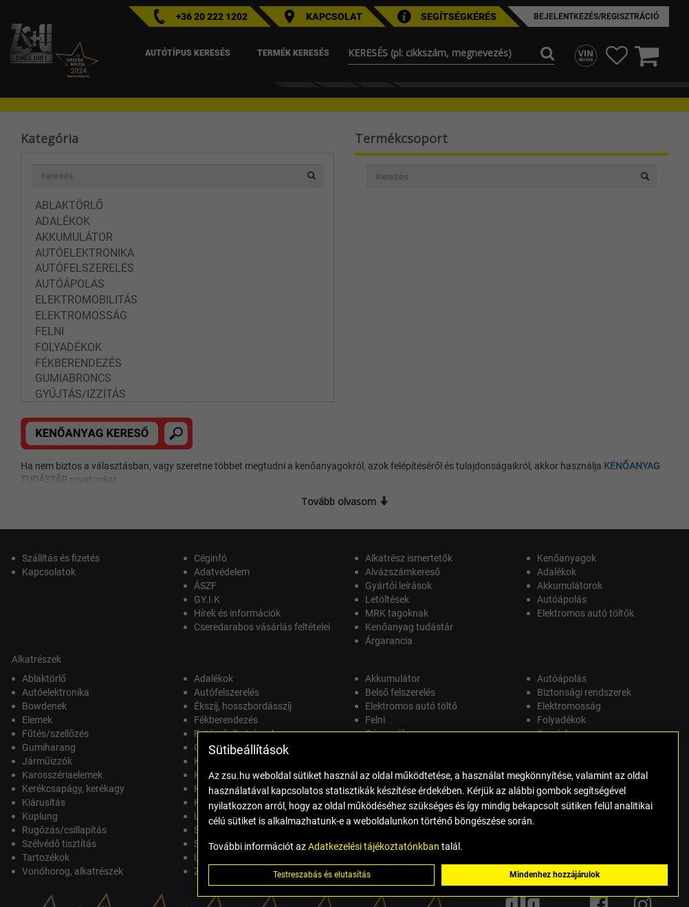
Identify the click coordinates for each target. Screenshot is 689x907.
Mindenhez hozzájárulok (555, 874)
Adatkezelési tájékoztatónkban (373, 846)
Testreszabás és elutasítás (322, 874)
